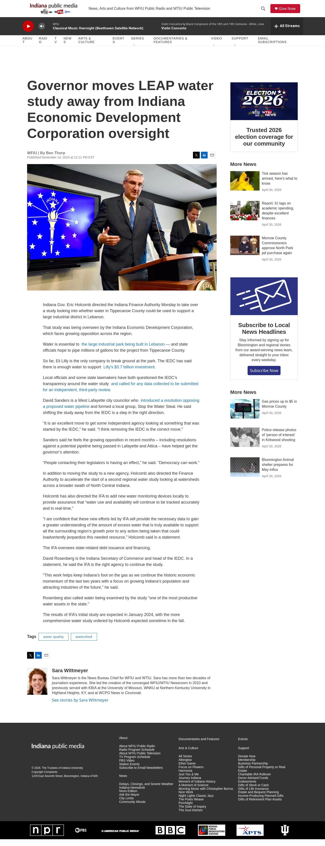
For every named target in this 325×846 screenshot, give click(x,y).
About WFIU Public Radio (137, 752)
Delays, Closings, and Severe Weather (146, 790)
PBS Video (126, 767)
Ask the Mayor (129, 801)
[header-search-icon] (264, 12)
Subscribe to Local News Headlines (264, 335)
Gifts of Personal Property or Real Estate (261, 775)
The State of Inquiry (192, 813)
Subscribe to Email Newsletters (141, 774)
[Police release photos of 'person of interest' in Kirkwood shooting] (245, 443)
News (67, 47)
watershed (84, 643)
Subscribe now (264, 377)
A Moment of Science (193, 791)
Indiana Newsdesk (132, 794)
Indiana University (72, 774)
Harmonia (185, 777)
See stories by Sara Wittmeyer (80, 706)
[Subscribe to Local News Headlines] (264, 303)
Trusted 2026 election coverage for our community (264, 143)
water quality (53, 643)
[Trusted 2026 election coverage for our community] (264, 108)
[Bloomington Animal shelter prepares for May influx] (245, 473)
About (27, 47)
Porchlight (186, 809)
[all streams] (287, 33)
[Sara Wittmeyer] (37, 688)
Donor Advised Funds (253, 784)
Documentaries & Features (170, 47)
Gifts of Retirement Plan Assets (260, 806)
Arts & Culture (86, 47)
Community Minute (132, 808)
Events (118, 47)
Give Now (289, 11)
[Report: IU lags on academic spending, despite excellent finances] (245, 217)
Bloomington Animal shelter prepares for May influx (278, 471)
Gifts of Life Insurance (253, 795)
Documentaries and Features (199, 745)
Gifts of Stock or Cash (253, 791)
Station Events (129, 770)
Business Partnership (253, 770)
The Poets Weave (191, 806)
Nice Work (186, 799)
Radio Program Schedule (136, 756)
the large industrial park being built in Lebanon (123, 351)
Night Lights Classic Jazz (196, 802)
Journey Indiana (190, 784)
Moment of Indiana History (197, 788)
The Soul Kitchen (191, 817)
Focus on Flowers (191, 773)
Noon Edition (128, 798)
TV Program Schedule (134, 763)
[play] (28, 32)
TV (56, 47)
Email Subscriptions (272, 47)
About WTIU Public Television (139, 760)
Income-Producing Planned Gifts (261, 802)
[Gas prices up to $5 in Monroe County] (245, 415)
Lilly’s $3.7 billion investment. (129, 373)
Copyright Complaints (45, 778)
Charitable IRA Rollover (254, 781)
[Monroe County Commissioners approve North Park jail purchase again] (245, 252)
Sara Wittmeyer (70, 677)
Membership (246, 766)
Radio (43, 47)
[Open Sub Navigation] (134, 52)
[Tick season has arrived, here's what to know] (245, 187)
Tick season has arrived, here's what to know (279, 185)
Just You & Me (189, 781)
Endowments (247, 788)
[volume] (42, 33)
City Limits (126, 805)
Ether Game (187, 770)
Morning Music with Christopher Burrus (206, 795)
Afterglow (185, 766)
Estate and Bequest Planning (258, 799)
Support (240, 45)
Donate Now (246, 763)
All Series (185, 763)
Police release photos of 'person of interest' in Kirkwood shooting (279, 441)
